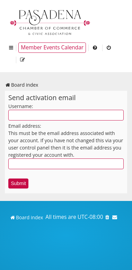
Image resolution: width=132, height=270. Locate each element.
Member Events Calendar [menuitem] (52, 47)
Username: (20, 106)
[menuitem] (95, 48)
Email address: (24, 126)
